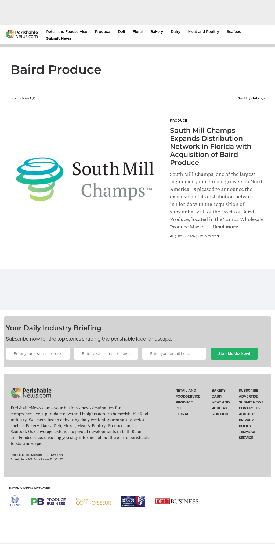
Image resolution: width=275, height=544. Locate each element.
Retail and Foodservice (66, 31)
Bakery (156, 31)
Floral (138, 31)
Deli (121, 31)
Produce (102, 31)
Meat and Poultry (203, 31)
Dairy (175, 31)
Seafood (234, 31)
